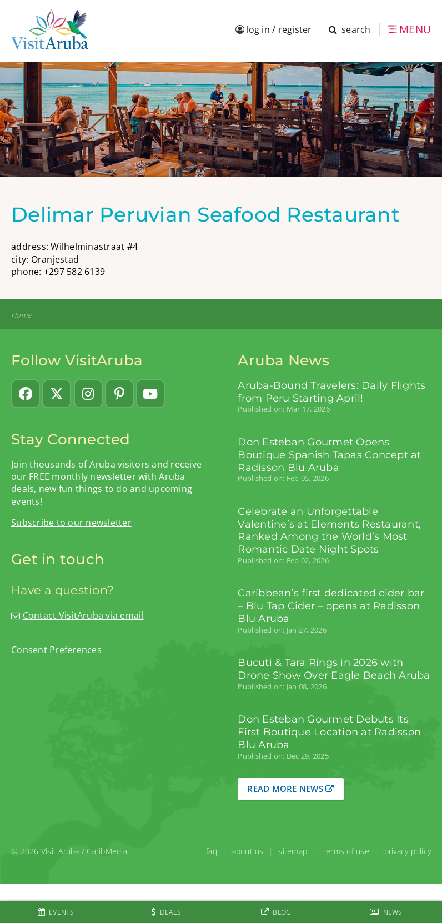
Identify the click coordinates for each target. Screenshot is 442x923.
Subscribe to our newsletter (71, 522)
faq (211, 851)
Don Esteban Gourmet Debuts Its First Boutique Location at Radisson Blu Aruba (329, 731)
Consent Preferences (56, 650)
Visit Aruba (60, 851)
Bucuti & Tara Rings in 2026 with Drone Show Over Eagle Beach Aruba (334, 668)
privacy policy (407, 851)
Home (21, 315)
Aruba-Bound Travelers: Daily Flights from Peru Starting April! (331, 391)
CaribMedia (107, 851)
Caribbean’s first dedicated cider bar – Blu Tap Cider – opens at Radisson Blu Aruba (331, 605)
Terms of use (345, 851)
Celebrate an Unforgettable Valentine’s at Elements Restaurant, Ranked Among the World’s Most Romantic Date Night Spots (329, 530)
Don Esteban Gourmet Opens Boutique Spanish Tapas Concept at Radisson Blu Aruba (329, 454)
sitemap (292, 851)
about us (248, 851)
